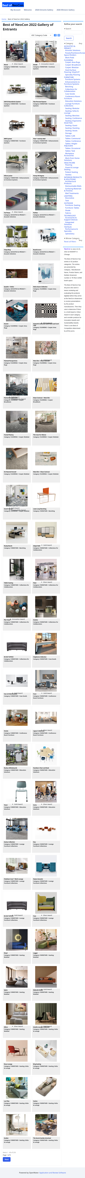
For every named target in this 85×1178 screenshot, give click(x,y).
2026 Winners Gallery (65, 10)
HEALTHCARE (69, 163)
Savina (35, 1101)
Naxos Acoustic (38, 879)
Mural (6, 65)
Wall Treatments (72, 193)
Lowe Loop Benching (39, 509)
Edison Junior (8, 176)
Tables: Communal (72, 138)
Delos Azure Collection (40, 287)
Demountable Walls (73, 186)
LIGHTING (68, 196)
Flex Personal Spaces (39, 102)
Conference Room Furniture (72, 97)
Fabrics (68, 213)
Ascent (6, 324)
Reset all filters (70, 241)
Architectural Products (70, 182)
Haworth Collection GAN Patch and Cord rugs (46, 324)
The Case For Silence (39, 435)
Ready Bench (8, 546)
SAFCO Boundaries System (12, 102)
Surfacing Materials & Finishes (72, 189)
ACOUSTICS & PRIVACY (69, 47)
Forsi (34, 694)
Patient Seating (71, 172)
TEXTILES (68, 227)
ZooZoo (35, 620)
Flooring (68, 165)
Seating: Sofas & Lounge (71, 112)
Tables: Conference (73, 141)
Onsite (6, 731)
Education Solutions (73, 101)
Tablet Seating (8, 583)
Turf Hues (7, 213)
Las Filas (6, 1101)
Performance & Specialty (71, 230)
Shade (67, 210)
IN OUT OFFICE (8, 657)
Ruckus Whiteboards (10, 768)
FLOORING (68, 60)
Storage (68, 133)
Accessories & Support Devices (71, 218)
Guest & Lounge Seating (71, 168)
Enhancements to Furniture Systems (72, 83)
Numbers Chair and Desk (41, 768)
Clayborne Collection (39, 657)
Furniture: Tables (72, 208)
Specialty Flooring (72, 74)
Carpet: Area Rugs (72, 62)
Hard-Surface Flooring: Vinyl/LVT (72, 71)
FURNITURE (69, 77)
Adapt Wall (36, 546)
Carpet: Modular (72, 67)
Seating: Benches (72, 115)
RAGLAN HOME (38, 990)
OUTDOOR (68, 203)
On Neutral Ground (10, 472)
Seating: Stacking (72, 128)
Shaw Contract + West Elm (41, 398)
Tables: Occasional (72, 148)
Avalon (6, 1138)
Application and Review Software (52, 1173)
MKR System (8, 139)
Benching (69, 86)
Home (4, 19)
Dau (34, 842)
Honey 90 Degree (38, 176)
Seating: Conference (73, 118)
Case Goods (70, 94)
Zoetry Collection (9, 842)
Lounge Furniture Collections (72, 104)
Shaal (5, 953)
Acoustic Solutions (72, 50)
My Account (15, 10)
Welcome (28, 10)
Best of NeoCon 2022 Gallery (19, 19)
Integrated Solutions (69, 223)
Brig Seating (37, 1064)
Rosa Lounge (8, 1064)
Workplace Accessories (69, 154)
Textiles (68, 174)
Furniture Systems (72, 79)
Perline (35, 213)
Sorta (35, 805)
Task (67, 200)
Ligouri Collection (38, 731)
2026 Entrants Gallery (44, 10)
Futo (34, 916)
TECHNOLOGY (70, 215)
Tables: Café (70, 136)
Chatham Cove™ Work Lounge (13, 879)
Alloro (6, 1027)
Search (69, 38)
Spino (5, 990)
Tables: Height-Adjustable (71, 144)
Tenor (6, 805)
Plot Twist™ (7, 620)
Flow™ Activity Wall (39, 139)
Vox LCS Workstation (10, 694)
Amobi (35, 65)
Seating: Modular (72, 108)
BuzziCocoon (37, 250)
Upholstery (69, 233)
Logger (35, 953)
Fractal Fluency (9, 435)
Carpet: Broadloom (73, 65)
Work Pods (69, 57)
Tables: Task (70, 151)
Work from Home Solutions (72, 159)
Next (7, 1159)
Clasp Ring (7, 250)
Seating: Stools (71, 130)
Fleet (34, 583)
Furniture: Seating (72, 205)
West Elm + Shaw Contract (41, 472)
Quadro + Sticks (9, 287)
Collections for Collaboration (70, 90)
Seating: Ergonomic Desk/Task (72, 122)
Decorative (69, 198)
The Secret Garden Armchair (42, 1138)
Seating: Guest (71, 125)
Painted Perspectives (10, 361)
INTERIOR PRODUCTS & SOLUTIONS (73, 178)
